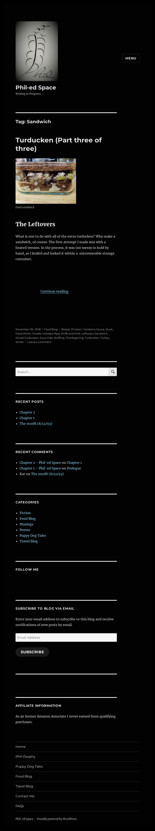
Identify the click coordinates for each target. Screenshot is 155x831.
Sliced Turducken (27, 337)
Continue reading (54, 291)
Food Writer (23, 333)
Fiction (25, 513)
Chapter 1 (27, 418)
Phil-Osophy (25, 756)
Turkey (104, 337)
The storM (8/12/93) (36, 424)
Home (21, 747)
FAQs (20, 806)
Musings (26, 524)
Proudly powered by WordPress (57, 819)
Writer (20, 342)
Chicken (76, 329)
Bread (65, 329)
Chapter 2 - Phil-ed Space (40, 463)
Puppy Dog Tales (33, 535)
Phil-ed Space (36, 87)
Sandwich (101, 333)
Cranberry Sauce (93, 329)
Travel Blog (29, 541)
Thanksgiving (75, 337)
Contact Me (25, 796)
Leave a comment (39, 342)
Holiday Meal (51, 333)
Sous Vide (46, 337)
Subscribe (32, 652)
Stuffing (59, 337)
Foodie (36, 333)
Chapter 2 (27, 412)
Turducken (92, 337)
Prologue (74, 468)
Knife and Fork (70, 333)
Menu (130, 58)
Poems (25, 530)
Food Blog (51, 329)
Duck (109, 329)
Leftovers (87, 333)
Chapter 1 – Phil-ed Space (40, 468)
